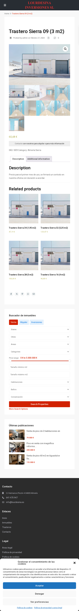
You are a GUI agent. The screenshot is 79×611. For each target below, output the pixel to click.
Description (18, 159)
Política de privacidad (12, 552)
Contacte (18, 144)
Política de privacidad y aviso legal (48, 608)
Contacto (6, 532)
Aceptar (39, 585)
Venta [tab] (13, 322)
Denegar (39, 593)
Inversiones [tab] (36, 322)
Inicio (4, 518)
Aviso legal (7, 548)
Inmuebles (7, 522)
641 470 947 (12, 497)
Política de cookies (25, 608)
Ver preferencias (39, 602)
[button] (74, 562)
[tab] (18, 159)
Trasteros (6, 527)
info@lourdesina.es (15, 502)
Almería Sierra (34, 150)
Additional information (38, 159)
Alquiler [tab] (23, 322)
